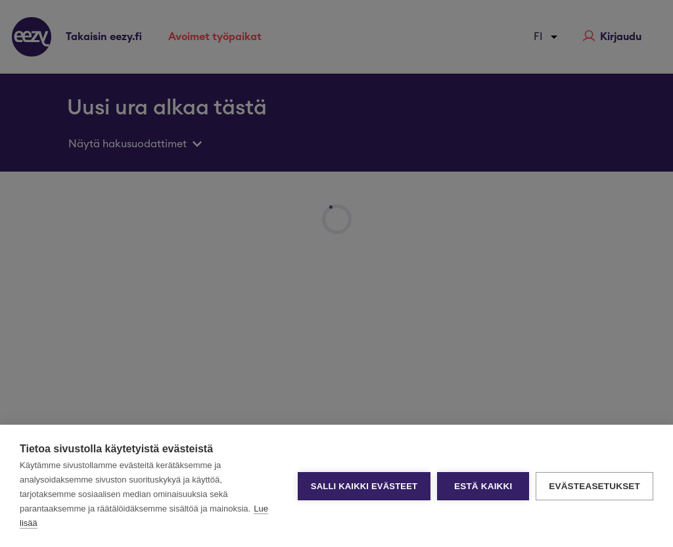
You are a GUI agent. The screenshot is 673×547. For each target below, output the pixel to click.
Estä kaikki (483, 486)
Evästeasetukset (594, 486)
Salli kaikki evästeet (364, 486)
